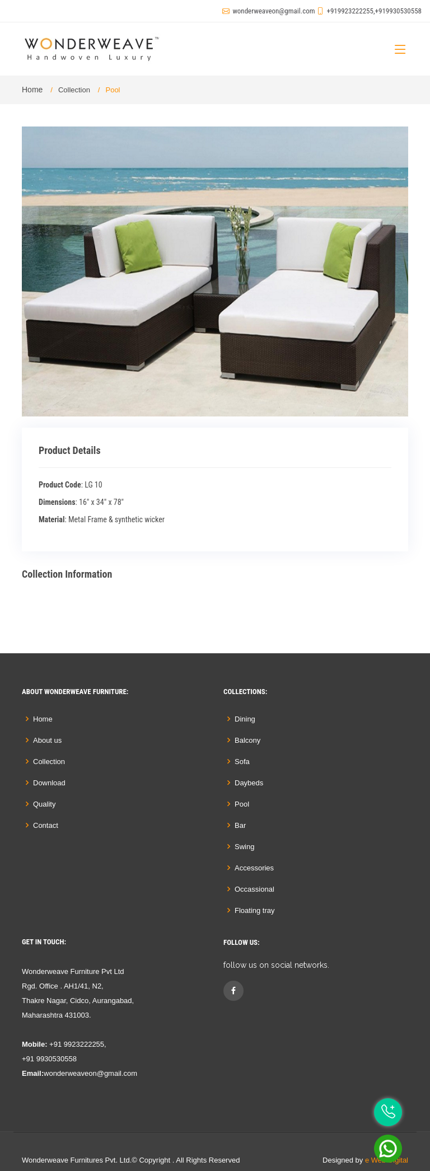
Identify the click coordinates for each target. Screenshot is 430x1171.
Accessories (254, 868)
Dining (245, 719)
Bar (240, 825)
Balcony (247, 740)
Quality (44, 804)
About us (47, 740)
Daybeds (249, 782)
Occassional (254, 889)
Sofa (242, 761)
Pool (242, 804)
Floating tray (255, 910)
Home (32, 89)
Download (49, 782)
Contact (45, 825)
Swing (244, 846)
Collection (74, 90)
